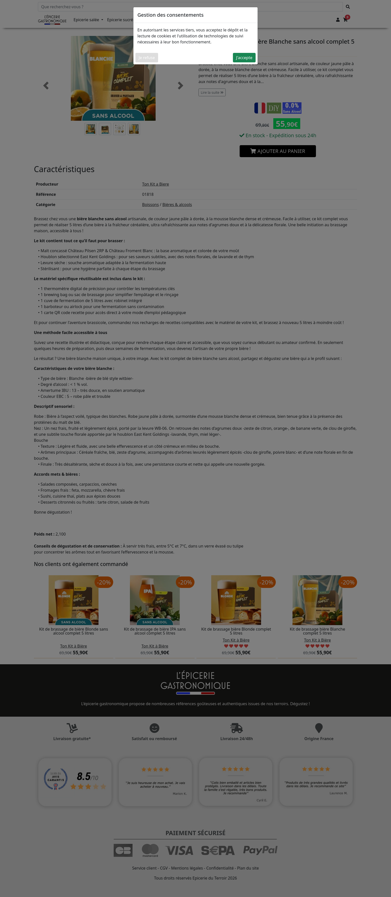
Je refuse (147, 57)
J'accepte (244, 57)
